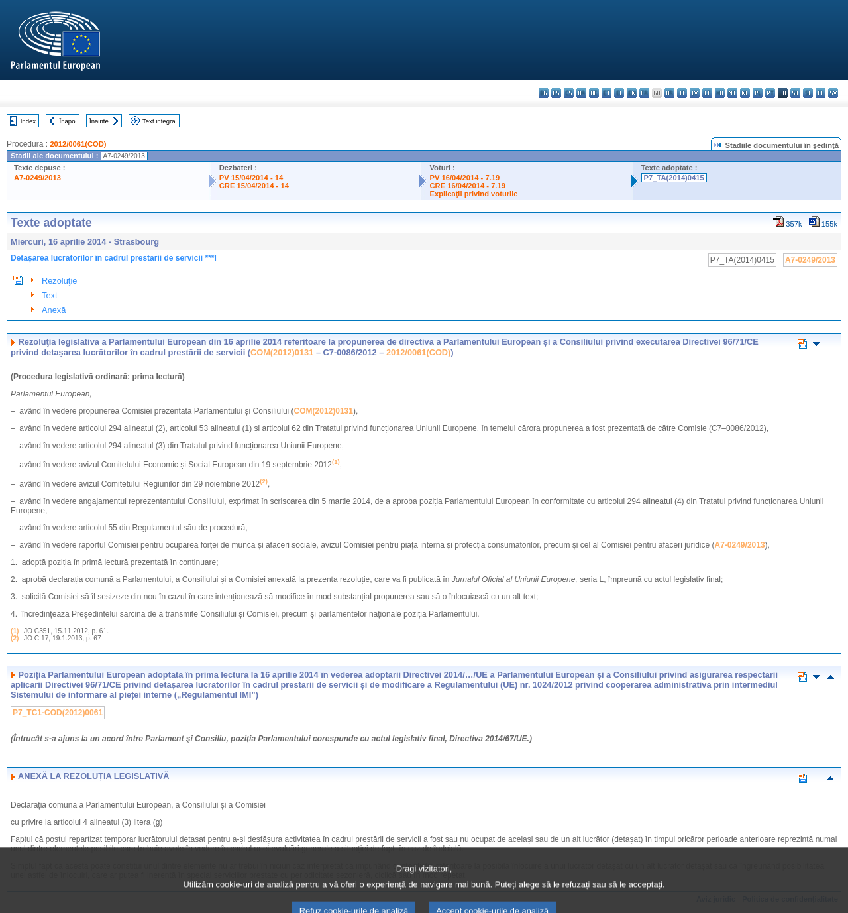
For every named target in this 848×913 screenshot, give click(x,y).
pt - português (770, 93)
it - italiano (682, 93)
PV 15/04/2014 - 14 (251, 178)
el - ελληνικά (619, 93)
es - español (556, 93)
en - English (632, 93)
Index (28, 121)
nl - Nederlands (745, 93)
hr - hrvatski (669, 93)
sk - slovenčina (795, 93)
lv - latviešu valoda (695, 93)
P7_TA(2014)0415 (674, 178)
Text (49, 295)
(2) (15, 638)
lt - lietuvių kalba (707, 93)
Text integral (159, 121)
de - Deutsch (594, 93)
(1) (15, 631)
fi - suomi (820, 93)
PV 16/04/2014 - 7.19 (464, 178)
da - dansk (581, 93)
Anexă (54, 310)
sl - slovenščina (808, 93)
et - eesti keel (606, 93)
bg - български (544, 93)
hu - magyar (720, 93)
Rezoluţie (59, 281)
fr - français (644, 93)
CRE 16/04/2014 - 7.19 (467, 186)
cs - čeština (569, 93)
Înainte (99, 121)
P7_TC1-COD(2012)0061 (58, 712)
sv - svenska (833, 93)
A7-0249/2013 (37, 178)
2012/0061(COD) (78, 144)
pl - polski (758, 93)
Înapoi (68, 121)
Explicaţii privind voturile (473, 194)
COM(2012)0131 (281, 352)
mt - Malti (732, 93)
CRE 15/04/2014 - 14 (254, 186)
